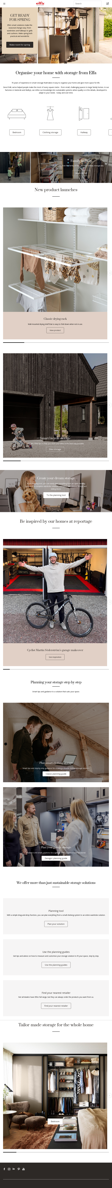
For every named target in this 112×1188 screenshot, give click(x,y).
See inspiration (55, 657)
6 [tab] (39, 669)
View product (55, 330)
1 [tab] (13, 342)
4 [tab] (77, 342)
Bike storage (55, 449)
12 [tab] (79, 669)
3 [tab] (56, 342)
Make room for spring (19, 44)
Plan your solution (56, 925)
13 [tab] (85, 669)
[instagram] (9, 1172)
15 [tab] (99, 669)
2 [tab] (34, 342)
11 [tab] (72, 669)
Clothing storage (50, 132)
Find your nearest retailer (56, 1009)
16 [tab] (105, 669)
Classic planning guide (56, 774)
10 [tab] (66, 669)
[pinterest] (19, 1172)
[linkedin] (14, 1172)
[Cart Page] (108, 4)
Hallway (84, 132)
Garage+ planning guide (56, 858)
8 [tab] (52, 669)
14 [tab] (92, 669)
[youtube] (23, 1172)
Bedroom (17, 132)
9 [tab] (59, 669)
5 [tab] (98, 342)
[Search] (88, 4)
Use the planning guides (56, 967)
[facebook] (5, 1172)
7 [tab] (46, 669)
